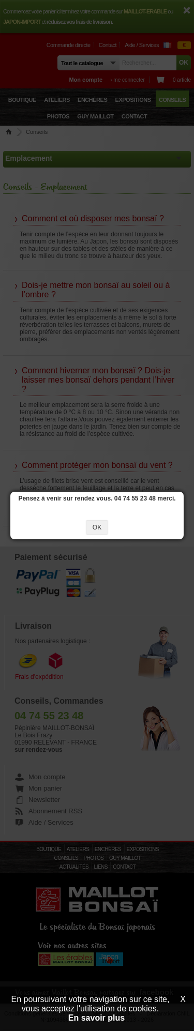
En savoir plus (96, 1017)
